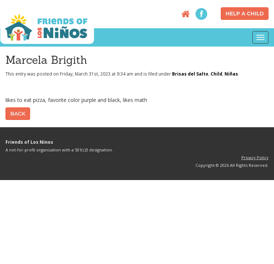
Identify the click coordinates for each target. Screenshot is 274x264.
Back (17, 113)
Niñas (231, 74)
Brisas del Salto (190, 74)
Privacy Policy (254, 157)
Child (216, 74)
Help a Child (245, 13)
